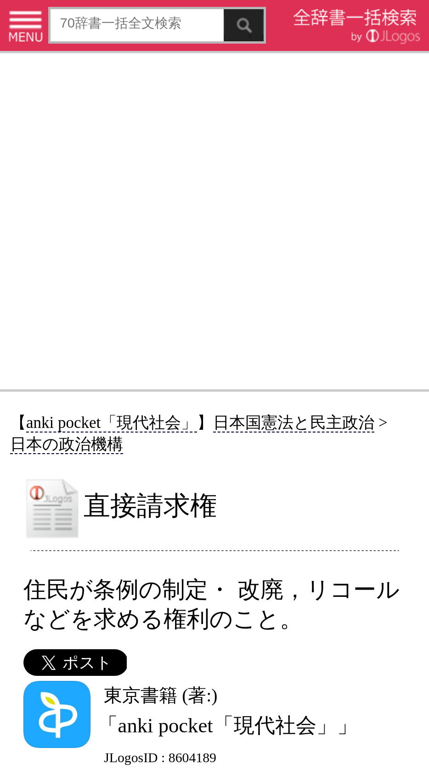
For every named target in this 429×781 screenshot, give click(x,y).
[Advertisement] (214, 220)
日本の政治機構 (66, 444)
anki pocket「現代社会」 (111, 423)
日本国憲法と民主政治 (293, 423)
